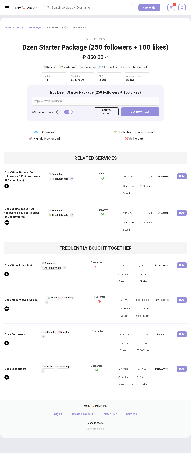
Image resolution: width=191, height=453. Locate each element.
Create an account (83, 414)
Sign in (58, 414)
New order (149, 7)
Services (131, 414)
